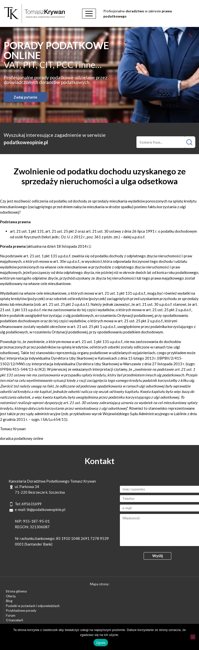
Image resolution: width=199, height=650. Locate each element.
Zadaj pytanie (25, 97)
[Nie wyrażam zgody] (192, 636)
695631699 (32, 504)
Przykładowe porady (21, 610)
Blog (9, 601)
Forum (10, 615)
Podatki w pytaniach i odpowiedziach (33, 606)
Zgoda (100, 643)
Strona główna (16, 591)
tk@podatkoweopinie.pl (46, 509)
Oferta (11, 596)
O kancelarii (14, 620)
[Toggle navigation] (89, 14)
